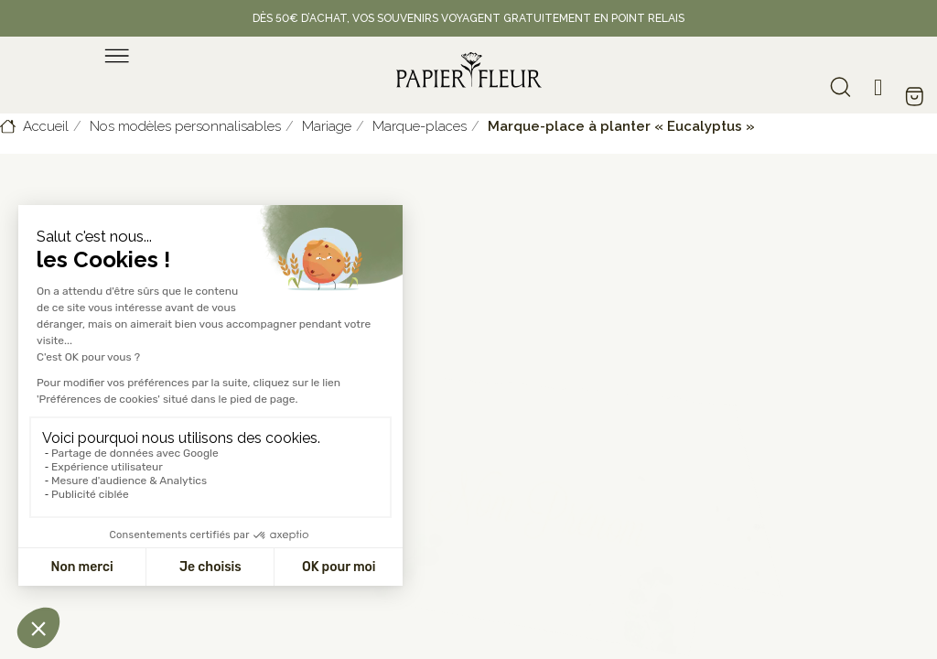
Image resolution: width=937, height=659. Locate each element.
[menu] (117, 56)
